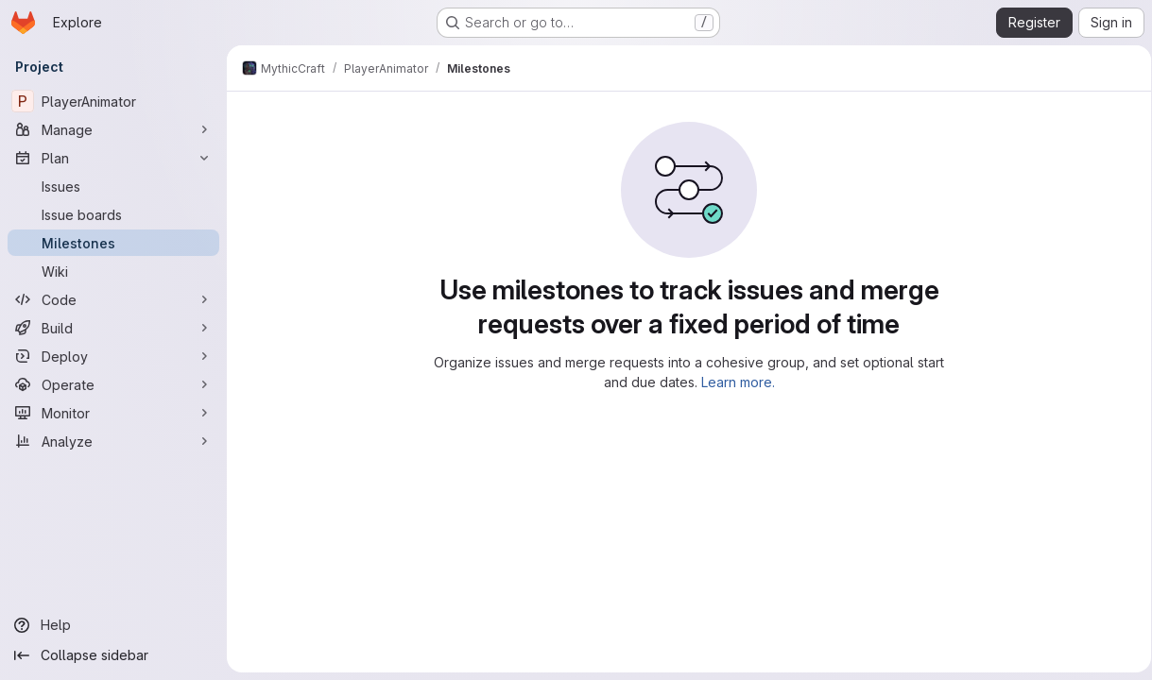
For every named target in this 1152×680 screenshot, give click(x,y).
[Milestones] (113, 243)
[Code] (113, 299)
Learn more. (734, 382)
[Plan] (113, 157)
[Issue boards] (113, 214)
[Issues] (113, 186)
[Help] (113, 625)
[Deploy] (113, 356)
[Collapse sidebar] (113, 655)
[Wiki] (113, 271)
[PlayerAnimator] (113, 101)
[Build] (113, 327)
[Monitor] (113, 413)
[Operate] (113, 384)
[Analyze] (113, 441)
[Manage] (113, 129)
